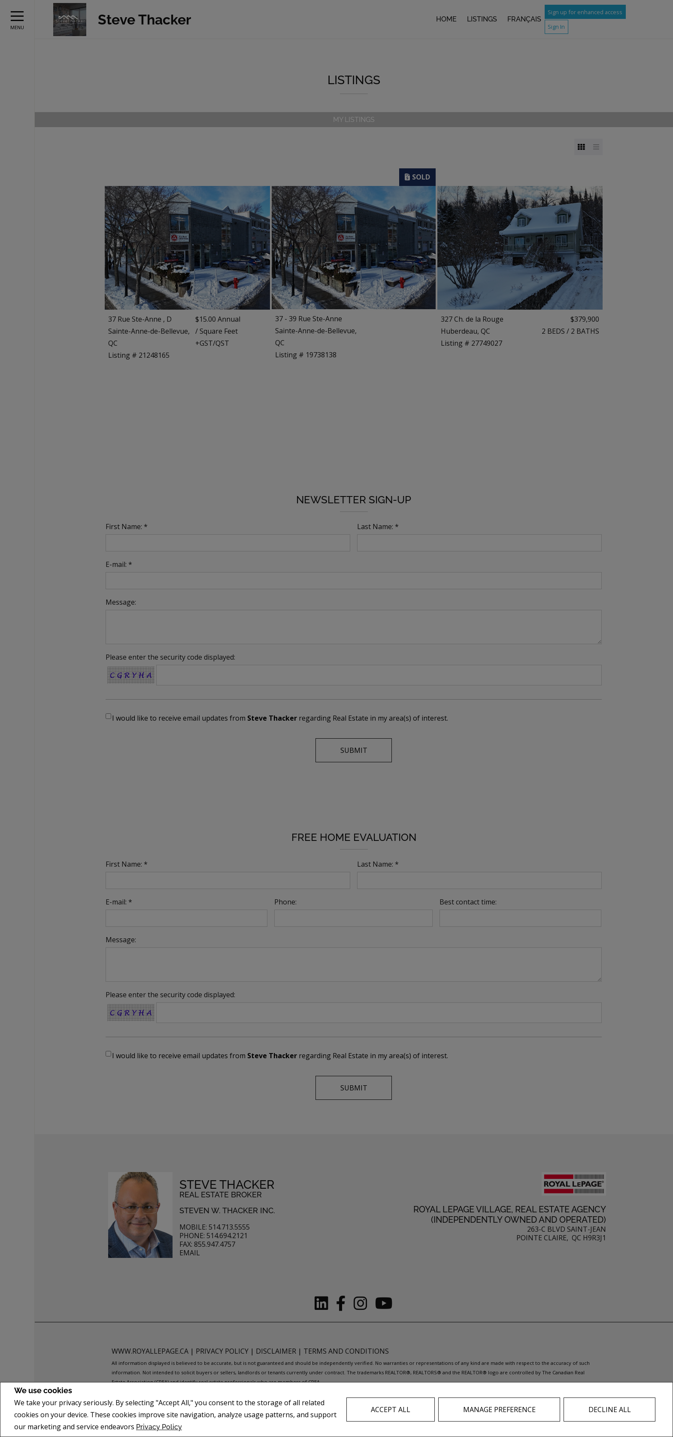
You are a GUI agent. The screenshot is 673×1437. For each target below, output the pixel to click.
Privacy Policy (159, 1427)
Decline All (609, 1409)
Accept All (390, 1409)
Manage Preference (499, 1409)
